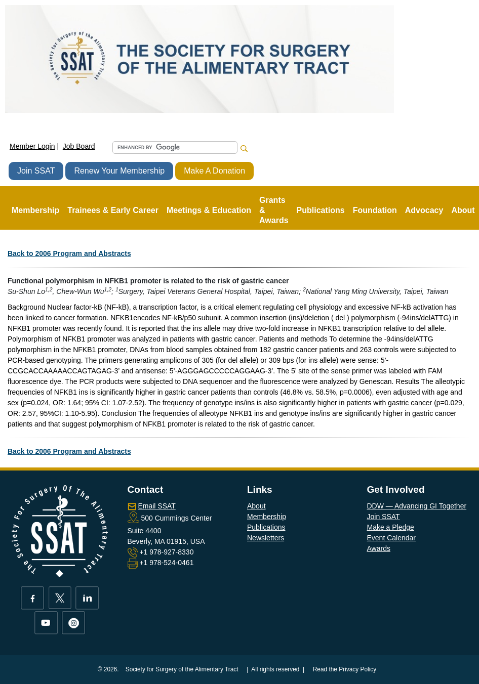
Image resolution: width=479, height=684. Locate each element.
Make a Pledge (390, 527)
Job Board (79, 146)
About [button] (462, 210)
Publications (266, 527)
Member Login (32, 146)
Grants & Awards (274, 210)
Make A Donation (214, 170)
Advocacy (424, 210)
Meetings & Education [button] (209, 210)
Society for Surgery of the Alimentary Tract (182, 669)
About (256, 506)
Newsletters (265, 538)
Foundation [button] (375, 210)
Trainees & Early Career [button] (112, 210)
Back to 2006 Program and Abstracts (69, 253)
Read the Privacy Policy (345, 669)
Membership (266, 516)
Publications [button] (321, 210)
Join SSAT (36, 170)
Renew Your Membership (119, 170)
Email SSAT (156, 506)
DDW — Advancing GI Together (417, 506)
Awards (378, 548)
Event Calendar (391, 538)
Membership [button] (35, 210)
